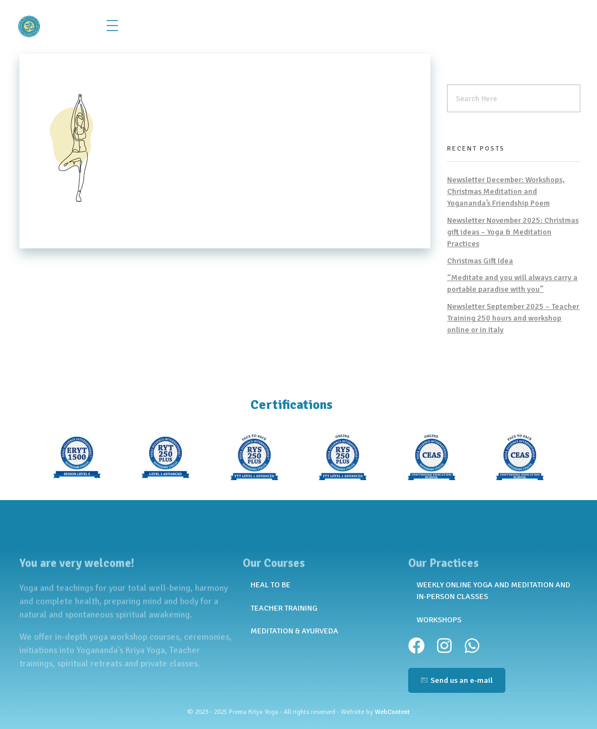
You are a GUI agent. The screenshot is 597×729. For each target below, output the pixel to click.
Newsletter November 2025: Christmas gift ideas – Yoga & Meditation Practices (513, 232)
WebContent (392, 712)
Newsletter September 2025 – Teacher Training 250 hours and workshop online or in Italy (513, 318)
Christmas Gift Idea (480, 261)
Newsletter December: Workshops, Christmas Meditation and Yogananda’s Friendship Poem (506, 191)
